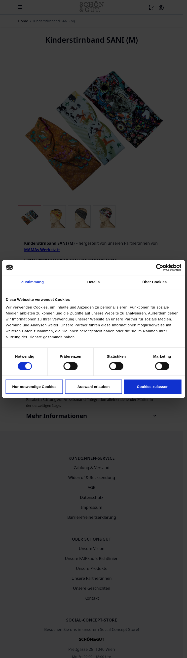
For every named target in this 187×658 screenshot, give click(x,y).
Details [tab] (93, 282)
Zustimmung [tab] (32, 282)
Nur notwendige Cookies (34, 386)
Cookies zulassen (152, 386)
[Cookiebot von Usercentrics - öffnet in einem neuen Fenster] (159, 267)
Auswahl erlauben (93, 386)
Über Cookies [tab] (154, 282)
